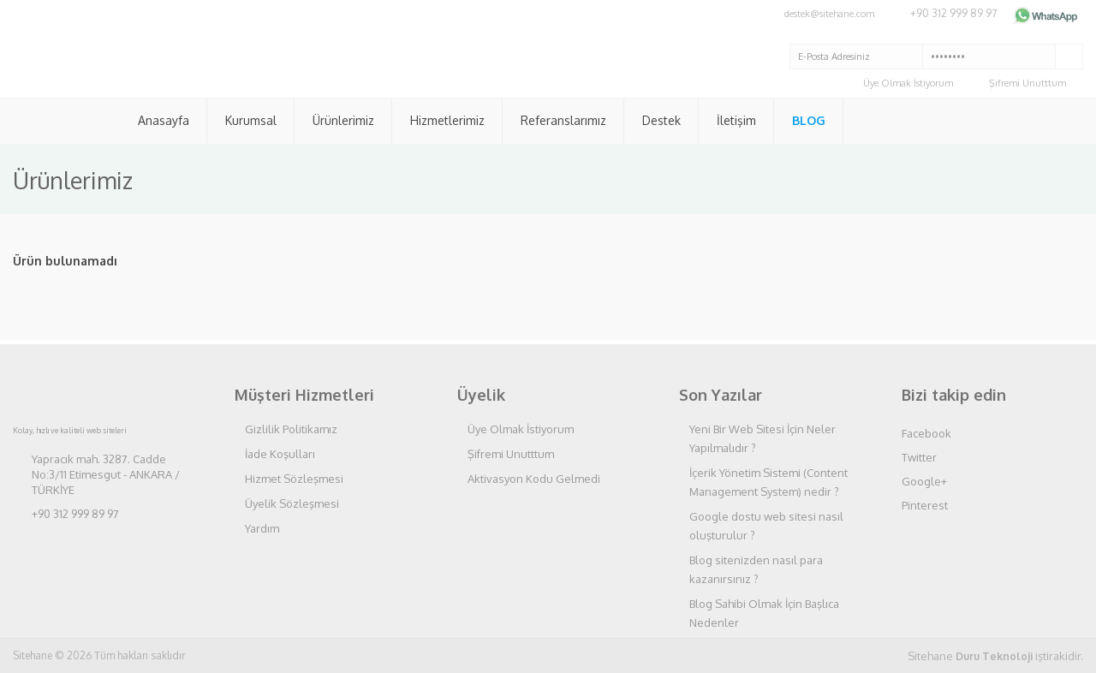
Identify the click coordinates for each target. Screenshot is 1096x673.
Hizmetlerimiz (447, 120)
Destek (661, 120)
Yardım (262, 528)
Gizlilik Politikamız (291, 429)
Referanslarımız (563, 120)
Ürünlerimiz (343, 120)
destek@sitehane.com (829, 14)
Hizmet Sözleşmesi (294, 478)
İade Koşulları (280, 454)
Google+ (924, 481)
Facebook (926, 433)
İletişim (736, 120)
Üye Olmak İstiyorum (908, 83)
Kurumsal (251, 120)
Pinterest (925, 505)
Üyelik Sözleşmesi (292, 503)
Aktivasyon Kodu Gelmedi (534, 478)
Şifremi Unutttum (1027, 83)
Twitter (919, 457)
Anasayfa (163, 120)
